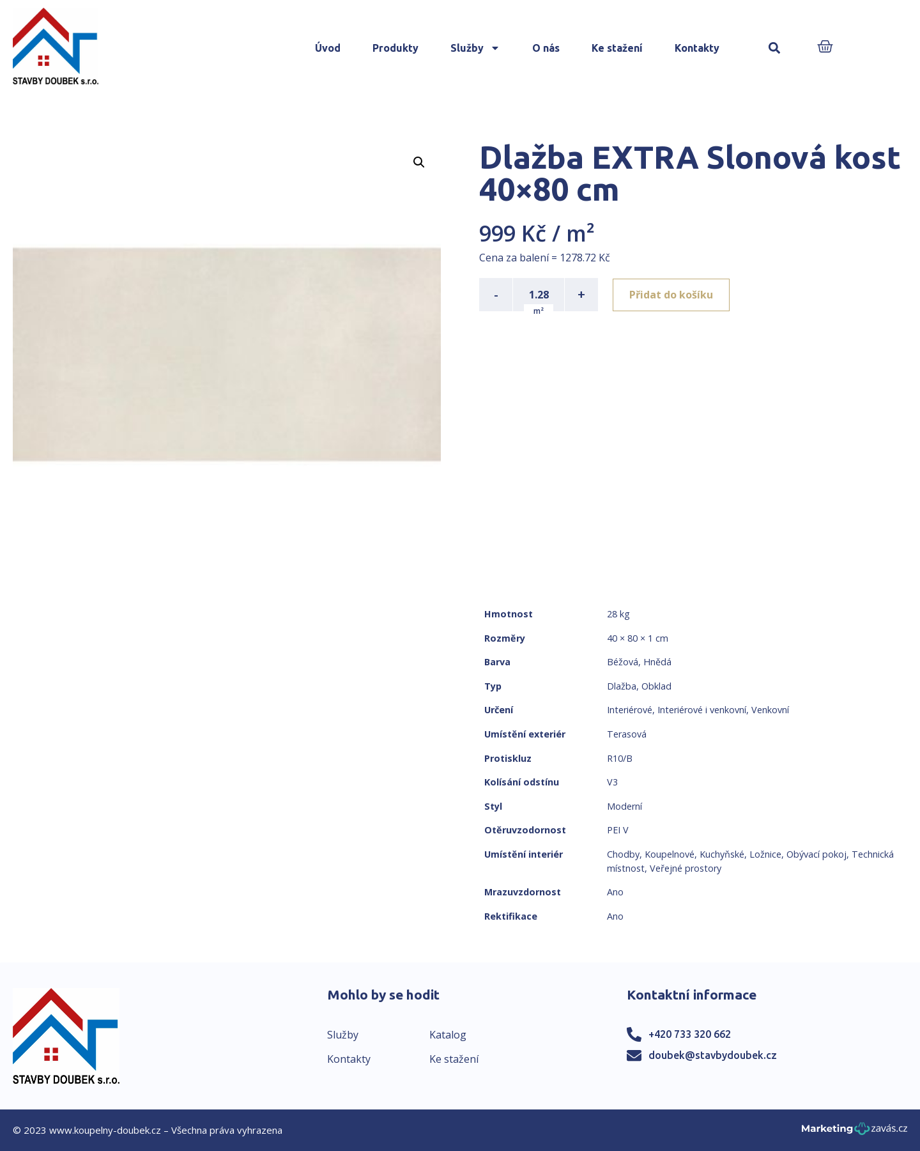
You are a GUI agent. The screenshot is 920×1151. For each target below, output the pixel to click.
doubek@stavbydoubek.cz (712, 1055)
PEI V (618, 830)
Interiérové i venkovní (701, 710)
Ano (615, 892)
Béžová (622, 662)
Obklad (656, 686)
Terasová (627, 734)
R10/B (619, 758)
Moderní (624, 806)
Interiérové (629, 710)
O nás (546, 48)
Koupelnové (669, 854)
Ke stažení (617, 48)
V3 (612, 782)
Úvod (328, 48)
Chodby (623, 854)
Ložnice (765, 854)
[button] (774, 48)
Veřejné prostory (685, 868)
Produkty (395, 48)
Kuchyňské (722, 854)
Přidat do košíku (672, 295)
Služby (475, 47)
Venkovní (770, 710)
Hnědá (657, 662)
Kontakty (697, 48)
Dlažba (621, 686)
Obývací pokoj (816, 854)
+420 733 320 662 (689, 1034)
